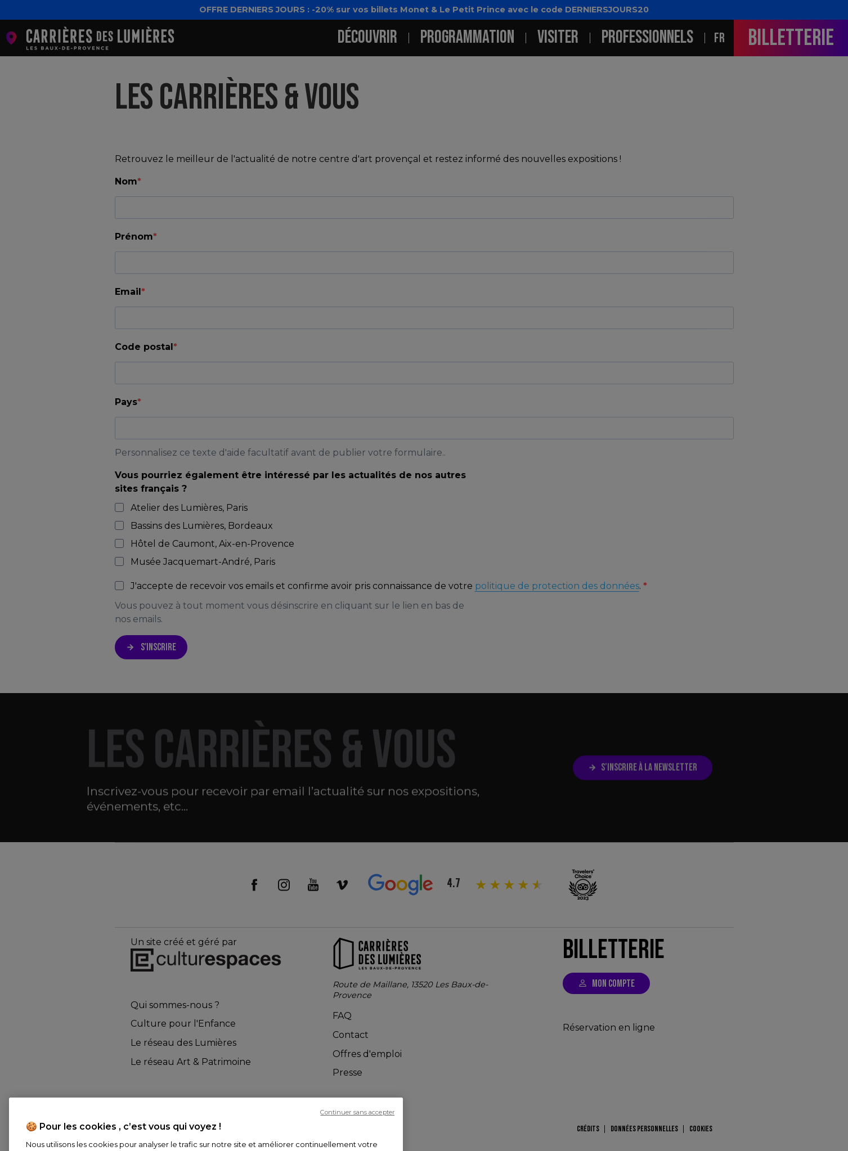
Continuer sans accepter (357, 1144)
